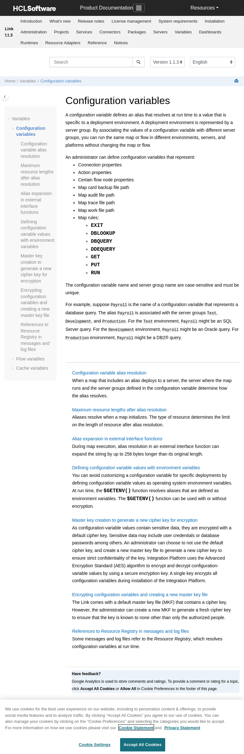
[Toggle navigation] (139, 8)
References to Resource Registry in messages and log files (35, 337)
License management (131, 21)
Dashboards (210, 32)
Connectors (109, 32)
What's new (60, 21)
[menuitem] (31, 21)
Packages (137, 32)
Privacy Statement (182, 730)
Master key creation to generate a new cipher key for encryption (36, 268)
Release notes (91, 21)
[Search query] (97, 62)
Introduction (31, 21)
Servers (160, 32)
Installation (215, 21)
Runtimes (29, 42)
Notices (121, 42)
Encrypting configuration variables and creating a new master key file (35, 303)
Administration (34, 32)
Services (84, 32)
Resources (202, 7)
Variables (183, 32)
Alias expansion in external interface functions (117, 435)
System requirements (178, 21)
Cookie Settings (95, 747)
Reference (97, 42)
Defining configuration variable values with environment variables (37, 234)
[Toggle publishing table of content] (5, 97)
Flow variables (30, 358)
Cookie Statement (136, 730)
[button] (9, 119)
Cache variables (32, 368)
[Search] (138, 62)
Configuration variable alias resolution (34, 150)
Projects (61, 32)
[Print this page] (237, 81)
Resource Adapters (62, 42)
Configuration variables (60, 81)
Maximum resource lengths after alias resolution (119, 406)
